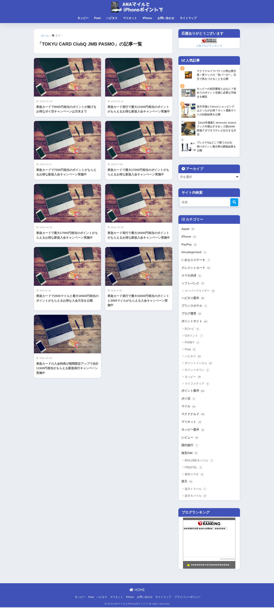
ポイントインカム (198, 364)
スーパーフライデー (200, 291)
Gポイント (194, 336)
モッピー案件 (193, 430)
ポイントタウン (197, 370)
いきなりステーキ (196, 260)
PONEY (192, 343)
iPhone (147, 18)
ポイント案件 (193, 391)
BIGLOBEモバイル (199, 461)
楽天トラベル (196, 490)
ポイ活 (188, 399)
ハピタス (111, 18)
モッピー (83, 18)
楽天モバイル (196, 496)
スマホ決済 (191, 276)
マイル (188, 407)
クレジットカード (196, 268)
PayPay (189, 245)
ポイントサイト (194, 322)
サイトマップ (188, 18)
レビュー (190, 438)
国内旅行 (190, 446)
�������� (227, 559)
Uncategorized (194, 252)
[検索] (234, 202)
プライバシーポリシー (187, 597)
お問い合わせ (165, 18)
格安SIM (189, 454)
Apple (188, 229)
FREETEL (194, 468)
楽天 (187, 482)
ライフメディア (197, 384)
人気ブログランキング (209, 45)
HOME (137, 590)
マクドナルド (193, 415)
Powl (97, 18)
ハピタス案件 (193, 298)
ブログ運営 (191, 314)
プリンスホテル (194, 306)
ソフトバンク (193, 284)
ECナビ (192, 329)
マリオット (130, 18)
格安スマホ (194, 475)
